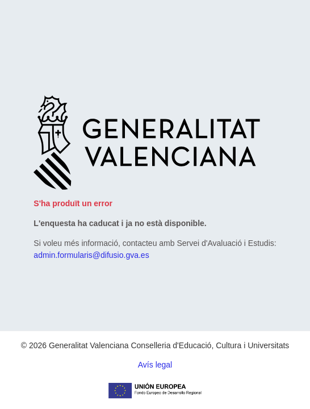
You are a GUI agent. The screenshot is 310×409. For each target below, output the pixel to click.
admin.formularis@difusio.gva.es (91, 255)
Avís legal (155, 364)
